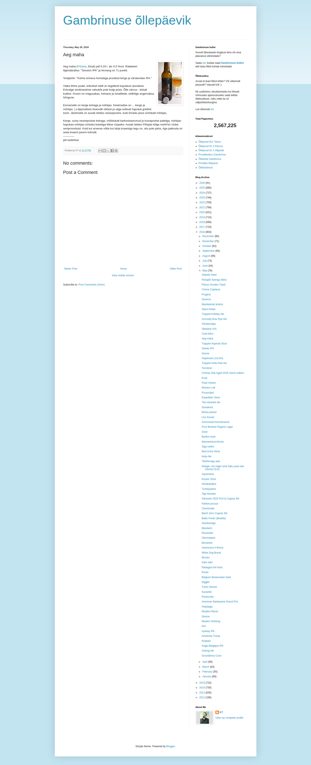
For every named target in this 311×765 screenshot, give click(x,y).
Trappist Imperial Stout (214, 343)
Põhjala (82, 66)
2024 (202, 192)
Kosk (204, 378)
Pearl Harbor (209, 382)
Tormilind (207, 368)
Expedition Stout (211, 397)
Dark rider (207, 562)
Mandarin (207, 528)
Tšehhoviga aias (211, 461)
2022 (202, 202)
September (208, 250)
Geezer (206, 616)
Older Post (176, 268)
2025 (202, 187)
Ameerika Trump (211, 636)
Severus (206, 299)
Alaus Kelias (208, 309)
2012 (202, 697)
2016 (202, 232)
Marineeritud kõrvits (213, 441)
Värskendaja (209, 323)
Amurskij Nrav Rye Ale (214, 319)
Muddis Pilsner (210, 611)
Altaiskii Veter (209, 274)
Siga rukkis (208, 446)
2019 (202, 217)
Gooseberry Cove (211, 655)
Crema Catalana (211, 289)
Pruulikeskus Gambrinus (212, 154)
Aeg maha (207, 338)
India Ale (206, 456)
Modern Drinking (211, 621)
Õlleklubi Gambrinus (210, 159)
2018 (202, 222)
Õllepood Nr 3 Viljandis (211, 150)
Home (123, 268)
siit (204, 62)
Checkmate (208, 508)
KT (221, 712)
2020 (202, 212)
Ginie (204, 431)
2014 (202, 687)
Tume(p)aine (209, 488)
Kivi (204, 626)
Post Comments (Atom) (92, 284)
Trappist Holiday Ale (213, 314)
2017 (202, 226)
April (205, 661)
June (205, 265)
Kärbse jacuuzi (210, 503)
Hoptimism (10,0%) (212, 358)
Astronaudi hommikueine (215, 422)
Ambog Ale (208, 650)
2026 (202, 182)
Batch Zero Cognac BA (214, 513)
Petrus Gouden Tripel (213, 284)
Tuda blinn (207, 333)
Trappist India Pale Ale (214, 363)
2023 (202, 197)
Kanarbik (206, 591)
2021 (202, 207)
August (206, 255)
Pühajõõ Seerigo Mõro (214, 279)
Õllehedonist (206, 167)
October (207, 246)
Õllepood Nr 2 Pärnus (211, 146)
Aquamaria (208, 474)
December (208, 236)
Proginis (206, 294)
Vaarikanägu (209, 523)
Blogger (170, 746)
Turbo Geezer (209, 586)
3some (205, 353)
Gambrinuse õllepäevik (127, 20)
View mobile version (123, 275)
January (207, 676)
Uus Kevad (208, 417)
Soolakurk (207, 407)
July (204, 260)
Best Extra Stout (211, 451)
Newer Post (70, 268)
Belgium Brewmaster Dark (216, 577)
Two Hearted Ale (211, 402)
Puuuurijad (208, 392)
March (206, 666)
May (205, 270)
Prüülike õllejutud (208, 163)
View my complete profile (229, 717)
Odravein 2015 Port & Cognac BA (220, 498)
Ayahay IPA (208, 631)
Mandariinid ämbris (212, 304)
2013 (202, 692)
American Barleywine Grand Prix (220, 601)
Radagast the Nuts (212, 567)
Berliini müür (209, 436)
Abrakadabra (209, 483)
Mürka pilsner (209, 412)
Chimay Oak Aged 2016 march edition (223, 372)
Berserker (207, 542)
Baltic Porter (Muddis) (214, 518)
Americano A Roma (212, 547)
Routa (205, 572)
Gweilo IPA (208, 348)
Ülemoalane (208, 537)
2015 (202, 682)
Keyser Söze (209, 479)
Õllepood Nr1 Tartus (210, 141)
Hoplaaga (207, 606)
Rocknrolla (208, 596)
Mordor (206, 557)
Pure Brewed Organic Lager (217, 426)
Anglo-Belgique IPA (212, 645)
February (207, 671)
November (208, 241)
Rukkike (206, 641)
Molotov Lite (208, 387)
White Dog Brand (211, 552)
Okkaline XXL (209, 328)
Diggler (206, 582)
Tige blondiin (209, 493)
